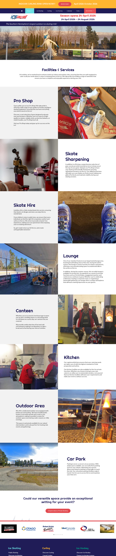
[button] (54, 534)
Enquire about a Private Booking (58, 510)
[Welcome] (21, 10)
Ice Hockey (59, 11)
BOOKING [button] (90, 11)
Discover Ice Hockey (83, 552)
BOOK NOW (65, 4)
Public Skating (13, 552)
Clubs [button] (79, 11)
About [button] (29, 11)
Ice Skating (40, 11)
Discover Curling (48, 552)
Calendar (69, 11)
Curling (49, 11)
